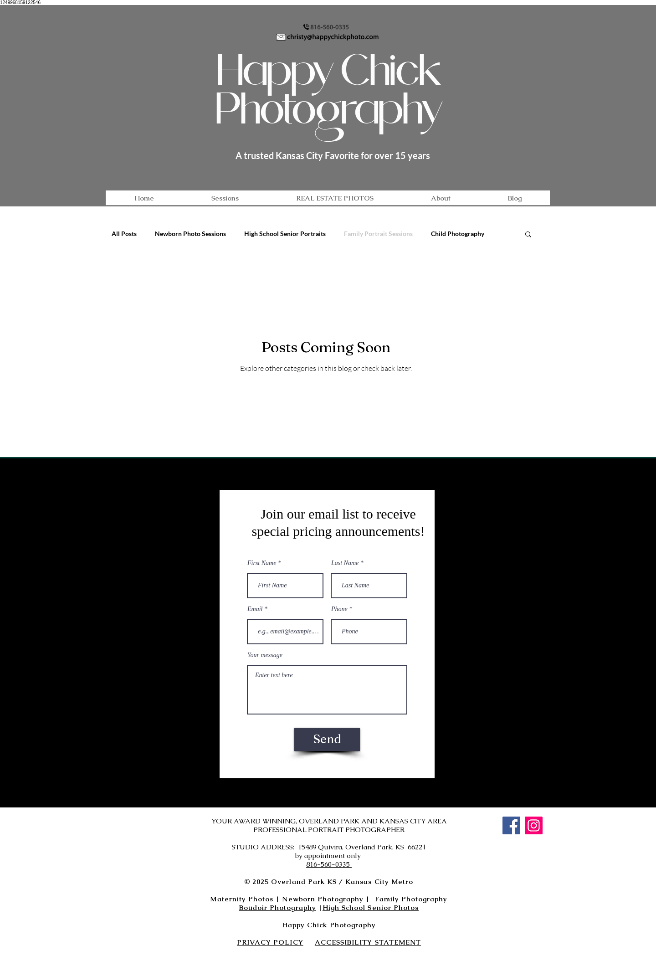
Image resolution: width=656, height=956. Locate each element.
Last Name (345, 563)
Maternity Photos (241, 898)
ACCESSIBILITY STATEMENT (368, 942)
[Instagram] (534, 825)
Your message (264, 655)
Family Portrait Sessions (378, 233)
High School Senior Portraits (285, 233)
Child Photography (457, 233)
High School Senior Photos (371, 907)
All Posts (124, 233)
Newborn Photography (323, 898)
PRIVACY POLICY (270, 942)
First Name (261, 563)
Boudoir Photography (277, 907)
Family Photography (411, 898)
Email (254, 609)
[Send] (327, 739)
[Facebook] (511, 825)
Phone (339, 609)
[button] (528, 235)
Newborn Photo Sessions (190, 233)
